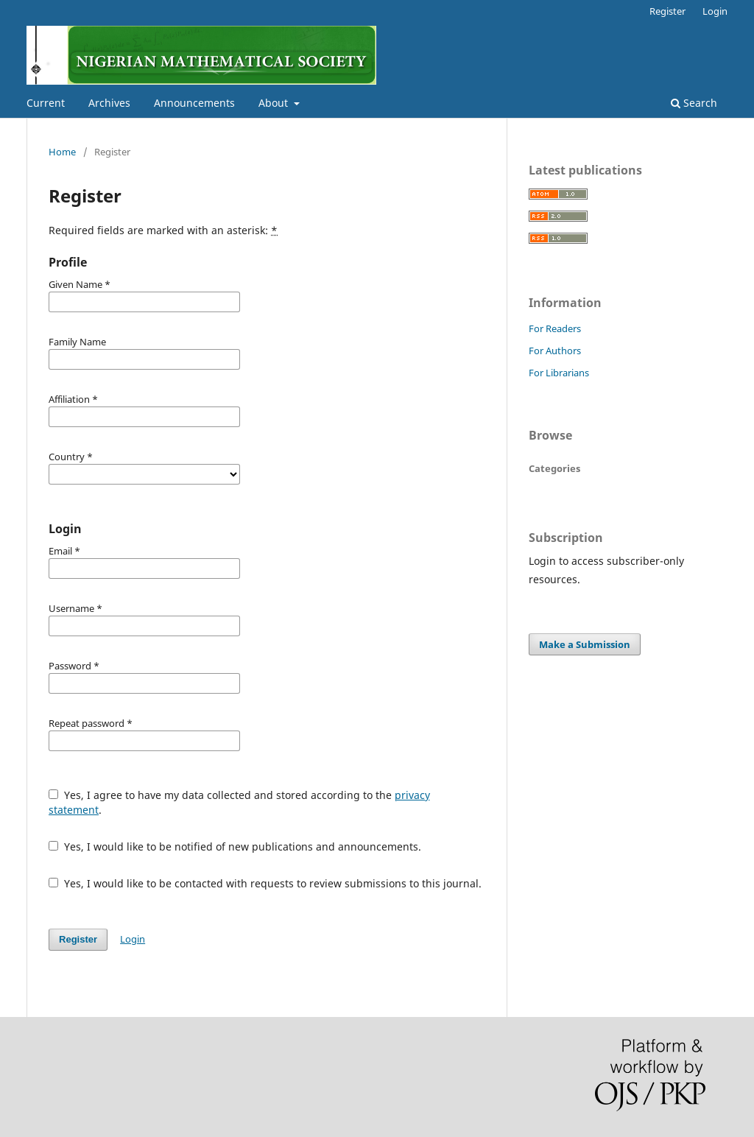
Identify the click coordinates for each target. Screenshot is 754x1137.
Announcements (194, 103)
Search (694, 103)
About (274, 103)
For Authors (555, 350)
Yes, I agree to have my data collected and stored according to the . (239, 802)
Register (667, 11)
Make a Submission (584, 644)
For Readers (555, 328)
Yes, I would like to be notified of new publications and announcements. (235, 846)
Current (46, 103)
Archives (109, 103)
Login (714, 11)
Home (62, 151)
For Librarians (559, 372)
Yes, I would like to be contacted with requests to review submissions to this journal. (265, 883)
